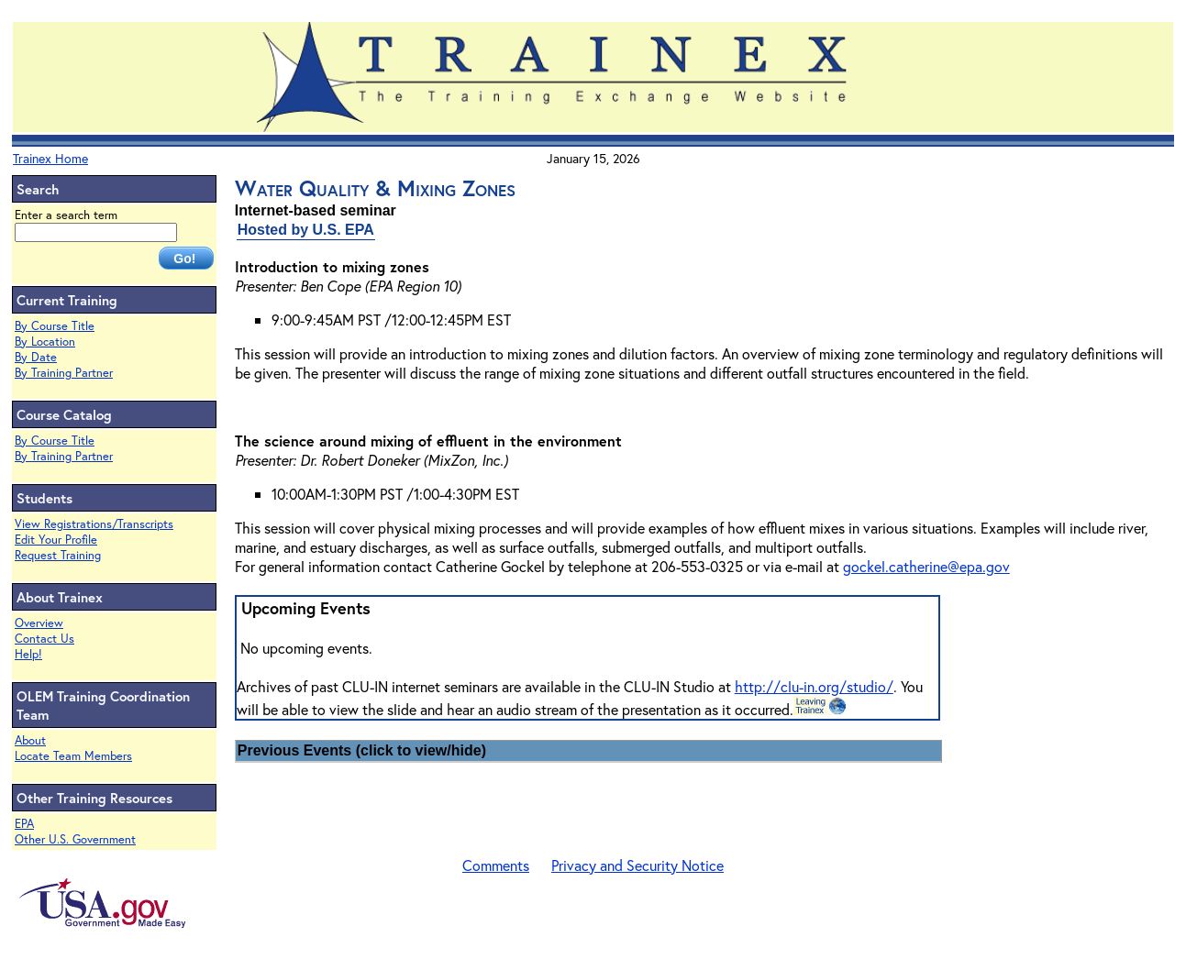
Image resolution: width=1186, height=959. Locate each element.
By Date (36, 357)
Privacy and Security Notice (637, 865)
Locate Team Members (73, 756)
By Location (45, 341)
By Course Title (54, 326)
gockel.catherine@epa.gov (926, 566)
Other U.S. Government (75, 839)
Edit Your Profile (56, 539)
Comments (495, 865)
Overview (39, 623)
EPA (24, 824)
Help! (28, 654)
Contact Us (44, 638)
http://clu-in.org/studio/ (814, 686)
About (30, 740)
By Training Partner (64, 372)
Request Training (58, 555)
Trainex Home (50, 158)
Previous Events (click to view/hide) (362, 750)
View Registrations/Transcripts (94, 524)
